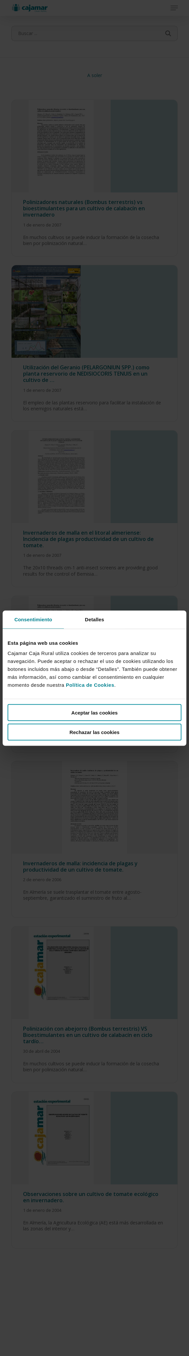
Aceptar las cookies (94, 713)
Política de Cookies (90, 685)
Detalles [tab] (94, 619)
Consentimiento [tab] (33, 619)
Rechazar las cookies (94, 732)
